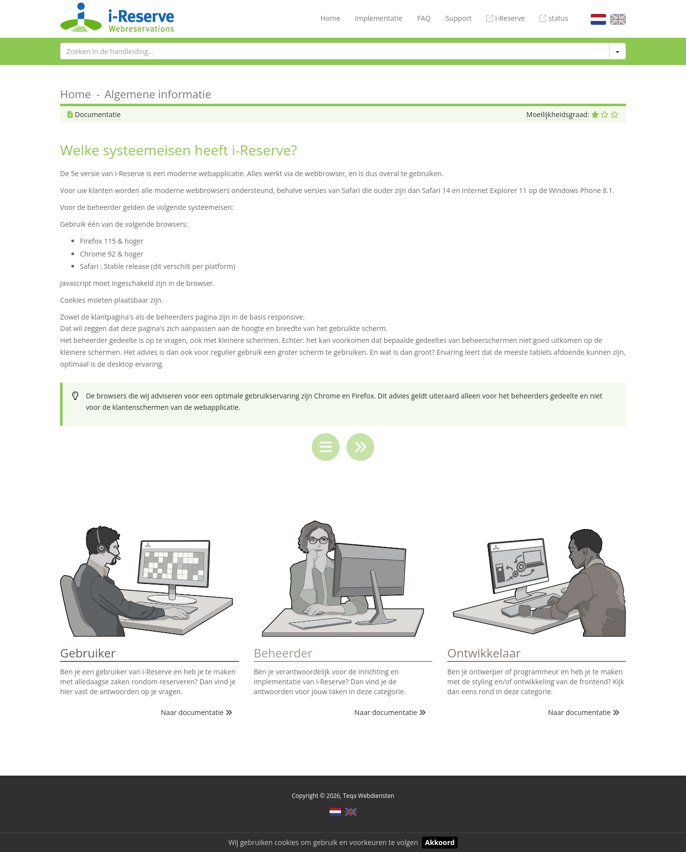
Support (458, 18)
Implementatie (378, 18)
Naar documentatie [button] (196, 712)
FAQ (423, 18)
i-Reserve (505, 18)
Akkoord (440, 842)
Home (330, 18)
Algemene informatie (157, 93)
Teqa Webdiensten (368, 795)
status (554, 18)
